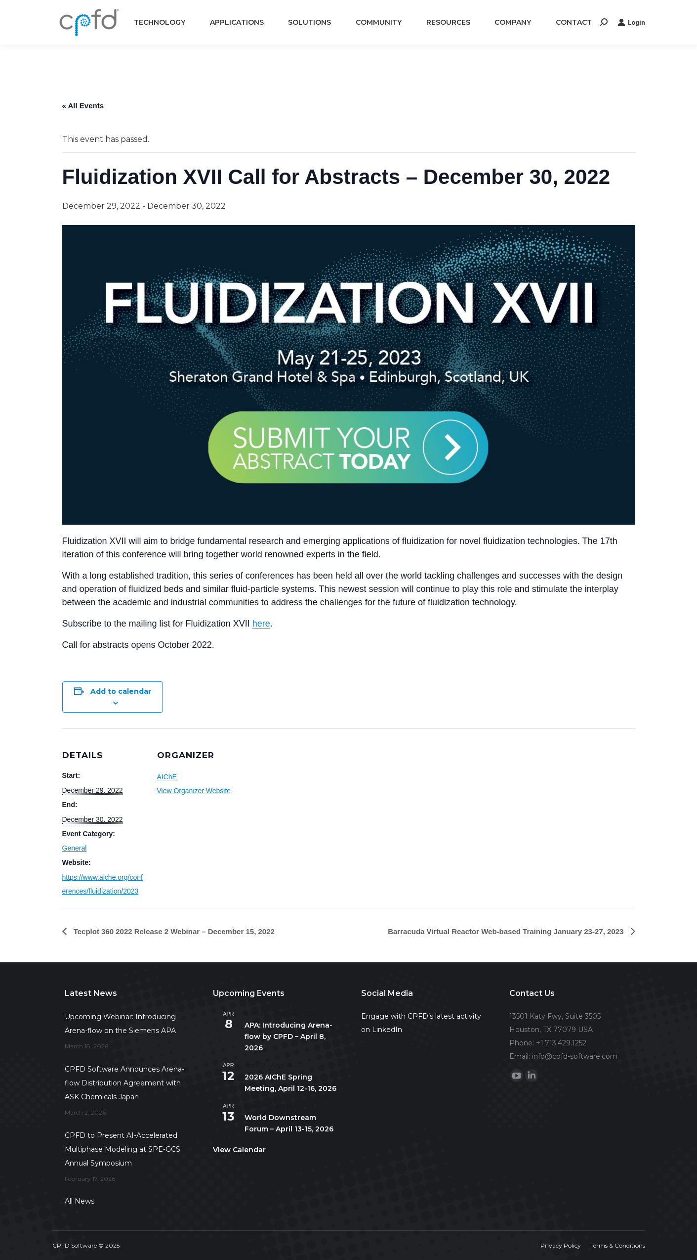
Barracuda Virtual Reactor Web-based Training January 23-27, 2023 (506, 931)
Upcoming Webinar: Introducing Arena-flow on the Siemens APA (120, 1023)
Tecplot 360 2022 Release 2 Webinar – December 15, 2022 (173, 931)
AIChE (167, 777)
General (74, 848)
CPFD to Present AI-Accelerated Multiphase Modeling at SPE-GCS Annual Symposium (122, 1149)
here (261, 624)
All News (79, 1201)
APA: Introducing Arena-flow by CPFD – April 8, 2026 (288, 1036)
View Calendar (239, 1149)
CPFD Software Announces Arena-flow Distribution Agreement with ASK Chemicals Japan (124, 1083)
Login (631, 22)
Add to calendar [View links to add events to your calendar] (120, 691)
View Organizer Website (194, 791)
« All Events (83, 105)
